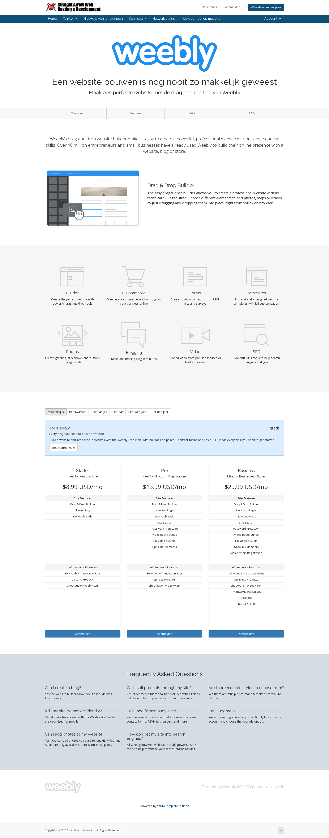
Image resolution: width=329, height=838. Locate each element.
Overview (77, 113)
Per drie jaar (160, 412)
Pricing (193, 113)
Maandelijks (56, 412)
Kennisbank (137, 19)
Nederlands (210, 7)
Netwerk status (164, 19)
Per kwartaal (77, 412)
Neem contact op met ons (200, 19)
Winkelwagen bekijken (266, 7)
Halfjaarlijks (99, 412)
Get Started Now (63, 448)
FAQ (252, 113)
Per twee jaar (137, 412)
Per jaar (117, 412)
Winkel (70, 19)
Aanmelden (232, 7)
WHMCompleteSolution (173, 806)
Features (135, 113)
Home (52, 19)
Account (272, 19)
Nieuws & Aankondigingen (103, 19)
